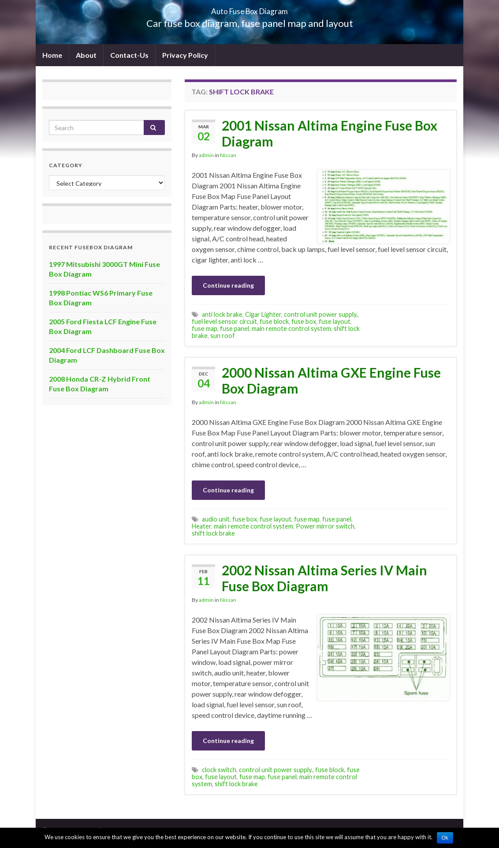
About (86, 55)
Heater (201, 526)
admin (206, 155)
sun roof (222, 335)
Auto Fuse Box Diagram (249, 8)
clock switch (219, 769)
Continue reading (228, 285)
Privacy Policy (185, 55)
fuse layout (334, 321)
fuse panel (234, 328)
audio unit (216, 519)
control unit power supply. (320, 314)
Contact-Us (129, 55)
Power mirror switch (325, 526)
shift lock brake (213, 533)
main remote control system (291, 328)
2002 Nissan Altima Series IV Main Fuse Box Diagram (324, 578)
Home (52, 55)
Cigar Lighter (263, 314)
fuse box (303, 321)
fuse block (274, 321)
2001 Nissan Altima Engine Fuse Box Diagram (329, 133)
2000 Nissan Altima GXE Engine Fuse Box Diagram (331, 380)
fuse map (204, 328)
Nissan (228, 155)
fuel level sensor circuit (224, 321)
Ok (445, 838)
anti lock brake (222, 314)
